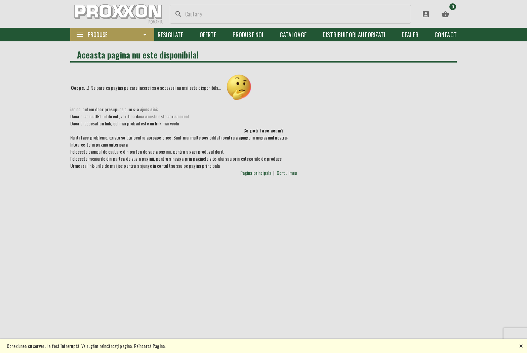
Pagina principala (256, 172)
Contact (446, 34)
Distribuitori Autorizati (354, 34)
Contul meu (287, 172)
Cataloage (293, 34)
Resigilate (171, 34)
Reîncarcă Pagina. (150, 345)
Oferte (208, 34)
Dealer (410, 34)
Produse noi (248, 34)
